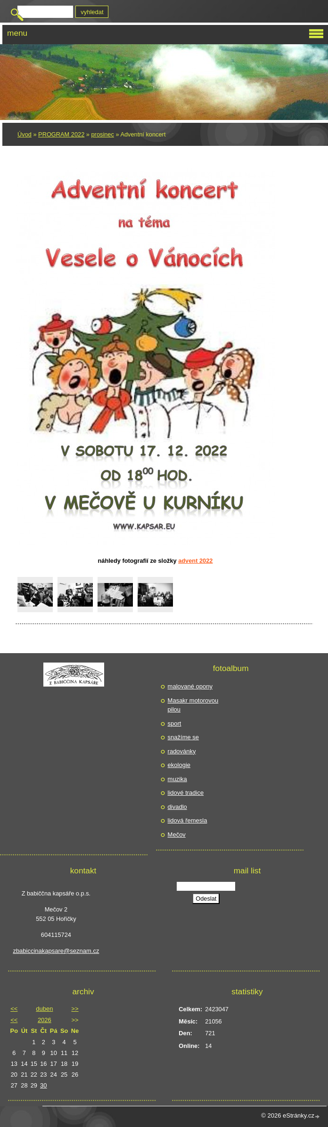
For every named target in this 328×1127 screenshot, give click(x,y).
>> (74, 1008)
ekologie (179, 764)
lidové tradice (186, 792)
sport (174, 723)
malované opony (190, 686)
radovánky (182, 751)
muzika (177, 779)
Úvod (24, 134)
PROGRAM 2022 (61, 134)
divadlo (177, 806)
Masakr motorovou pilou (193, 705)
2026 (44, 1019)
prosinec (102, 134)
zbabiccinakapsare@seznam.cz (56, 950)
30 (43, 1085)
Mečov (177, 834)
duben (44, 1008)
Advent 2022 (195, 560)
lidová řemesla (187, 820)
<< (13, 1008)
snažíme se (183, 737)
